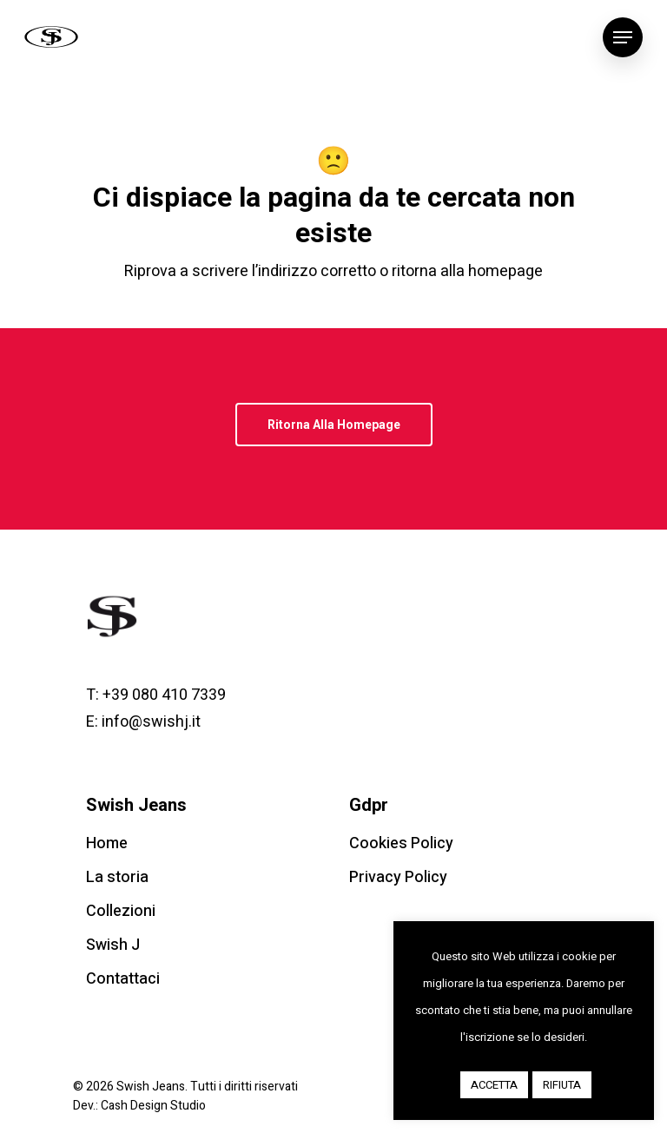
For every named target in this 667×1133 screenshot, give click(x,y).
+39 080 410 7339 (164, 695)
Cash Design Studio (153, 1106)
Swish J (113, 945)
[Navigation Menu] (623, 37)
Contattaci (123, 979)
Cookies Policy (401, 843)
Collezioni (120, 911)
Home (107, 843)
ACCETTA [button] (494, 1085)
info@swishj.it (151, 722)
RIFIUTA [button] (562, 1085)
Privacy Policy (398, 877)
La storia (117, 877)
